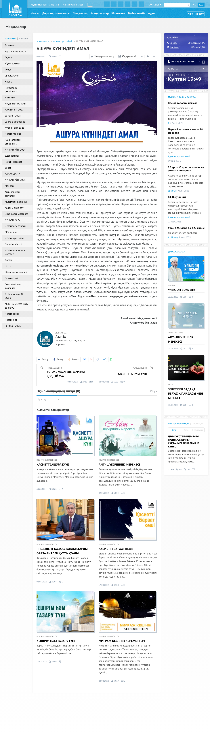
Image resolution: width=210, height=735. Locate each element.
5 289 (53, 489)
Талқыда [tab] (198, 424)
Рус (194, 4)
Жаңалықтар (100, 13)
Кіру (190, 13)
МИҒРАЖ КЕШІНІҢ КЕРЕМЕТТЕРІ (122, 641)
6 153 (115, 585)
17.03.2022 (104, 585)
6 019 (115, 681)
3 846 (53, 56)
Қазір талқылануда (182, 97)
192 (187, 469)
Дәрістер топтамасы (56, 13)
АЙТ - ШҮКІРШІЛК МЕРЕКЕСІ (180, 339)
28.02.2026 (173, 405)
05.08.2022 (42, 56)
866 (183, 297)
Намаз (35, 13)
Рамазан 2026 (175, 333)
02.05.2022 (104, 493)
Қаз (201, 4)
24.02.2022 (104, 681)
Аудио (152, 13)
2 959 (53, 662)
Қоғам (171, 285)
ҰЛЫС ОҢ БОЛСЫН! (181, 290)
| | (148, 56)
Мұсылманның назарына (45, 4)
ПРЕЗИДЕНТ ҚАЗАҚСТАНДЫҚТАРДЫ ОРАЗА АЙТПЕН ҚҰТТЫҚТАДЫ (62, 551)
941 (183, 349)
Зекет (171, 385)
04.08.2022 (104, 382)
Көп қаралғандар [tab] (179, 424)
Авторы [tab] (24, 39)
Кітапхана (118, 13)
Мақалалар (80, 13)
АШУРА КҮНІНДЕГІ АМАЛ (89, 41)
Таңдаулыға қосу (102, 56)
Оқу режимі (127, 56)
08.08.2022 (73, 382)
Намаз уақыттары (73, 4)
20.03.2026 (173, 349)
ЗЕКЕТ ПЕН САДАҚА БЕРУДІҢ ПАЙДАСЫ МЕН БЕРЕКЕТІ (185, 394)
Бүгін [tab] (174, 430)
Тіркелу (199, 13)
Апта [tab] (186, 430)
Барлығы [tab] (198, 430)
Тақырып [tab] (11, 39)
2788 (83, 382)
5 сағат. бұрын (175, 469)
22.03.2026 (173, 297)
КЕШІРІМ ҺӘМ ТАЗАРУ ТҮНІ (56, 641)
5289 (114, 382)
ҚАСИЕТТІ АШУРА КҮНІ (53, 464)
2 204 (53, 582)
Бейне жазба (136, 13)
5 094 (115, 493)
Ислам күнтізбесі (63, 41)
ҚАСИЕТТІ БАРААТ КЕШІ (116, 549)
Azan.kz (61, 337)
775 (183, 405)
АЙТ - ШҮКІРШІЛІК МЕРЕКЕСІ (119, 464)
